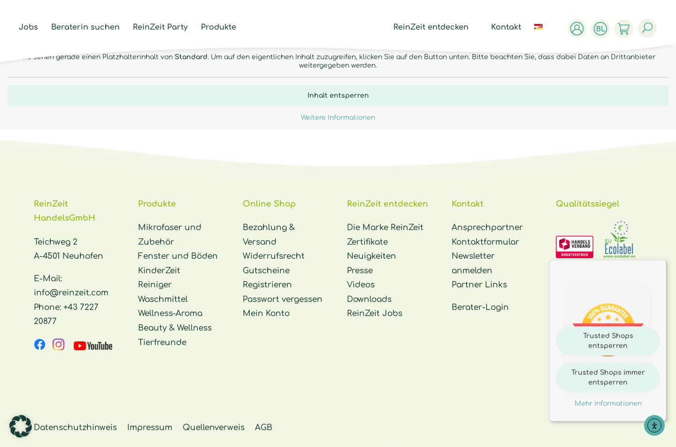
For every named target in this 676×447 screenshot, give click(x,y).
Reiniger (155, 284)
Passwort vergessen (283, 299)
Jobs (26, 27)
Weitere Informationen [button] (338, 117)
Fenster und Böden (178, 256)
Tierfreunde (162, 342)
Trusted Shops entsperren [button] (608, 340)
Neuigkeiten (371, 256)
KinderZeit (159, 270)
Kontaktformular (485, 242)
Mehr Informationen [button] (608, 403)
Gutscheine (266, 270)
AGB (263, 427)
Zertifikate (367, 242)
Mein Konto (266, 313)
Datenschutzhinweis (75, 427)
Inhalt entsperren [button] (338, 95)
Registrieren (267, 284)
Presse (360, 270)
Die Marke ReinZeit (385, 227)
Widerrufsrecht (274, 256)
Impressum (149, 427)
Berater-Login (480, 307)
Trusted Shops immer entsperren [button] (608, 377)
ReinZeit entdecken (433, 27)
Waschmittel (163, 299)
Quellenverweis (214, 427)
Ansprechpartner (487, 227)
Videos (361, 284)
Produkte (216, 27)
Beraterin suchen (83, 27)
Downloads (369, 299)
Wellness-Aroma (170, 313)
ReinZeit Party (158, 27)
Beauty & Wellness (175, 328)
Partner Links (479, 284)
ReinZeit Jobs (374, 313)
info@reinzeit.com (71, 292)
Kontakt (508, 27)
